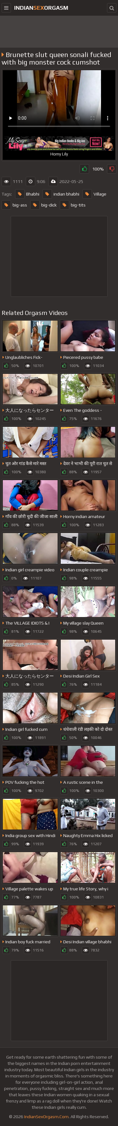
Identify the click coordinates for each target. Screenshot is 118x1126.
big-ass (14, 205)
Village (94, 194)
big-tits (73, 205)
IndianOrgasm (41, 7)
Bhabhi (27, 194)
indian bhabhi (60, 194)
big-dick (43, 205)
